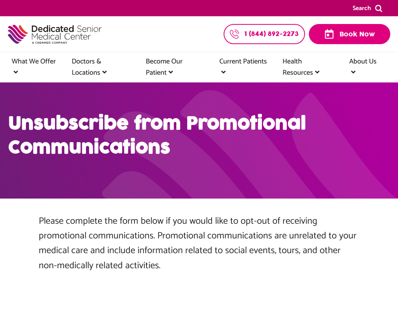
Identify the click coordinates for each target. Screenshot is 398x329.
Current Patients (243, 61)
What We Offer (34, 61)
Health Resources (298, 67)
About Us (363, 61)
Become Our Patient (164, 67)
